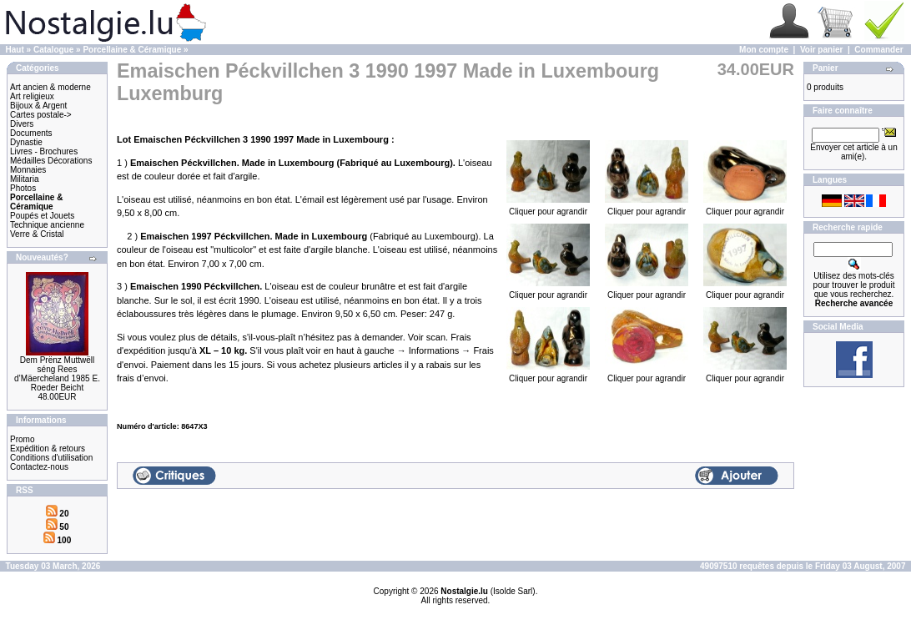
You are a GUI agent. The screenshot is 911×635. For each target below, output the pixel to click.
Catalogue (53, 49)
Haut (15, 49)
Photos (23, 188)
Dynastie (26, 142)
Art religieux (32, 96)
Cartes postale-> (41, 114)
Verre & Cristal (36, 234)
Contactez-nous (39, 466)
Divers (21, 124)
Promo (22, 439)
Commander (878, 49)
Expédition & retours (47, 448)
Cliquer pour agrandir (548, 207)
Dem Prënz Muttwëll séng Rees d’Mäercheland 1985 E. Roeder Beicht (57, 373)
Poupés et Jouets (42, 215)
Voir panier (821, 49)
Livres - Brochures (44, 151)
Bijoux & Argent (38, 105)
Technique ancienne (47, 224)
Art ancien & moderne (50, 87)
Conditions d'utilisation (51, 457)
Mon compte (763, 49)
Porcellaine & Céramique (132, 49)
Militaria (24, 179)
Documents (31, 133)
